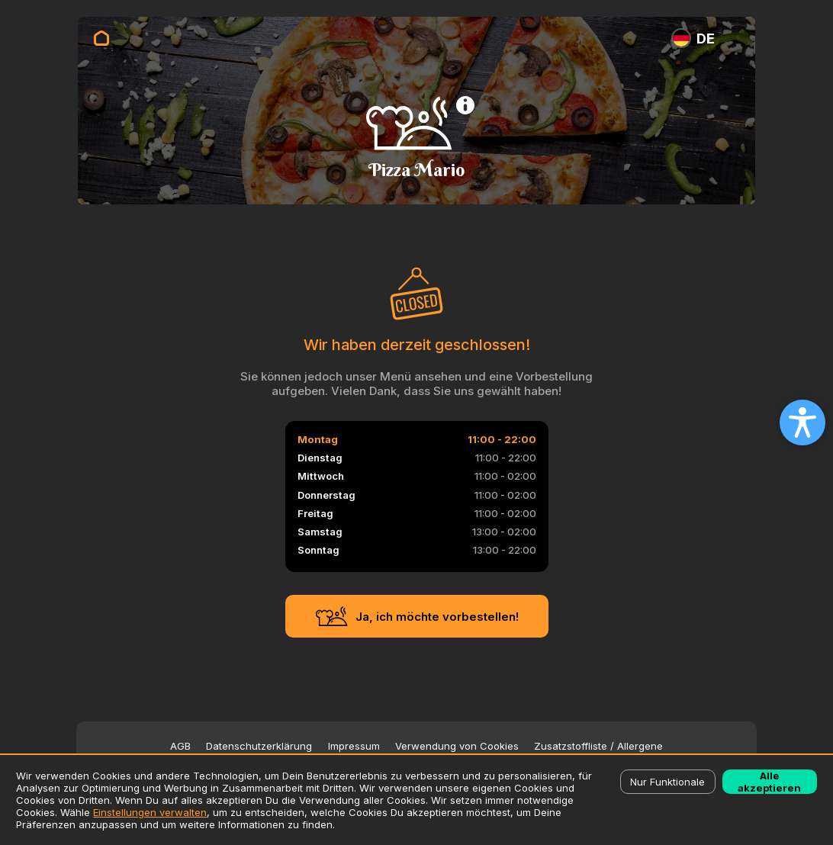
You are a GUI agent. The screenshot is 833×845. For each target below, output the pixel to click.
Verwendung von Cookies (457, 746)
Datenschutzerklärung (259, 746)
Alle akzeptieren (769, 781)
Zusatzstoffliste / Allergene (598, 746)
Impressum (354, 746)
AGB (180, 746)
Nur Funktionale (667, 782)
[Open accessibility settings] (802, 422)
